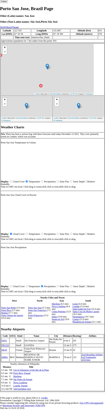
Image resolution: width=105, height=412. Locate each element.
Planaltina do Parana (82, 322)
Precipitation (50, 181)
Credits (44, 398)
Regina (4, 313)
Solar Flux (64, 181)
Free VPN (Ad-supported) (91, 403)
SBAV (4, 350)
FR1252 (5, 345)
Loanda (76, 306)
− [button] (5, 52)
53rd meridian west (22, 389)
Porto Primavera (35, 315)
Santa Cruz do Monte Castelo (86, 311)
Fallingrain (89, 94)
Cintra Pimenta (58, 311)
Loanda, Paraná (20, 386)
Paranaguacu (78, 316)
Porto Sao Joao (35, 308)
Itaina (54, 316)
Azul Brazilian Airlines (92, 354)
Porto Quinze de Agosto (12, 315)
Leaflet (37, 94)
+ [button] (5, 48)
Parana (16, 27)
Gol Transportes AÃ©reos (89, 358)
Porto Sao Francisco (37, 310)
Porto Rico (6, 310)
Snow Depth (79, 181)
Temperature (34, 181)
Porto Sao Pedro (8, 308)
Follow (4, 1)
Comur (76, 319)
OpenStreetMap (55, 94)
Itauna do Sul (58, 319)
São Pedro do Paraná (22, 379)
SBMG (5, 357)
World (3, 27)
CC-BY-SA (73, 94)
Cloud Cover (19, 181)
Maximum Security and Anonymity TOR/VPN (23, 405)
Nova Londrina (59, 306)
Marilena (56, 304)
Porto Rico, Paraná (21, 373)
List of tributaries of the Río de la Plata (31, 370)
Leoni (75, 304)
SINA (4, 340)
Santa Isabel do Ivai (82, 309)
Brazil (9, 27)
